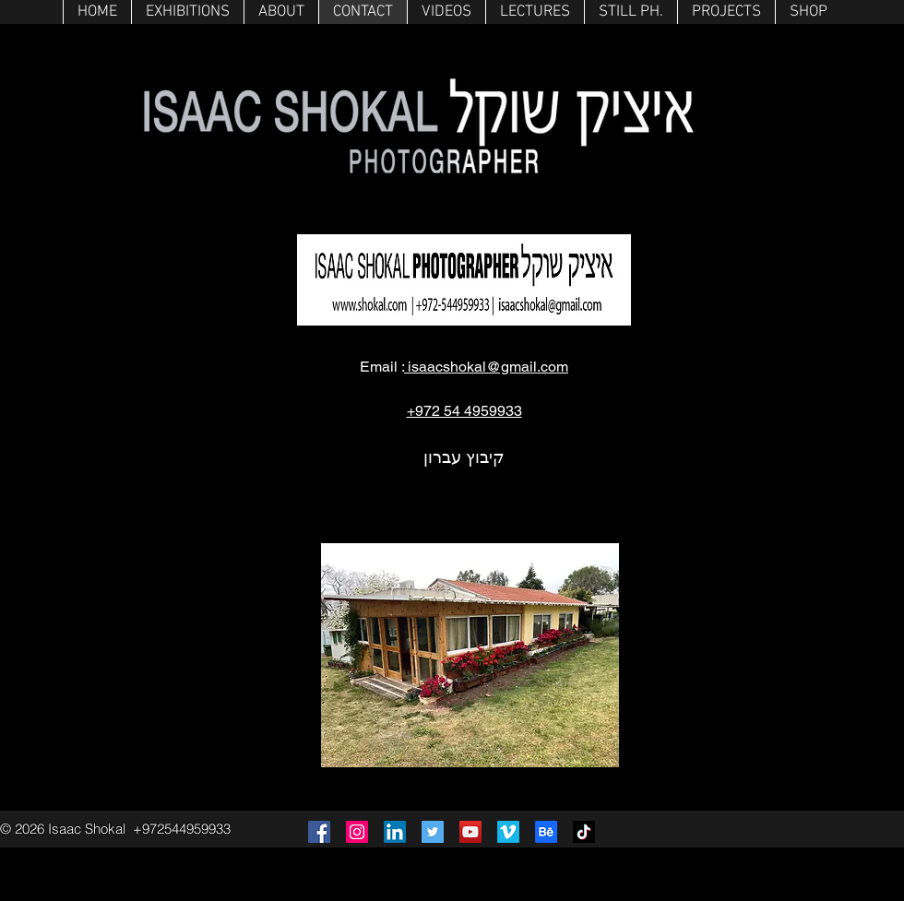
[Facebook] (319, 832)
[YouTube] (470, 832)
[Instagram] (357, 832)
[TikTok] (584, 832)
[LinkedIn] (395, 832)
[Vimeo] (508, 832)
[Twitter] (433, 832)
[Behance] (546, 832)
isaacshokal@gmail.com (486, 366)
